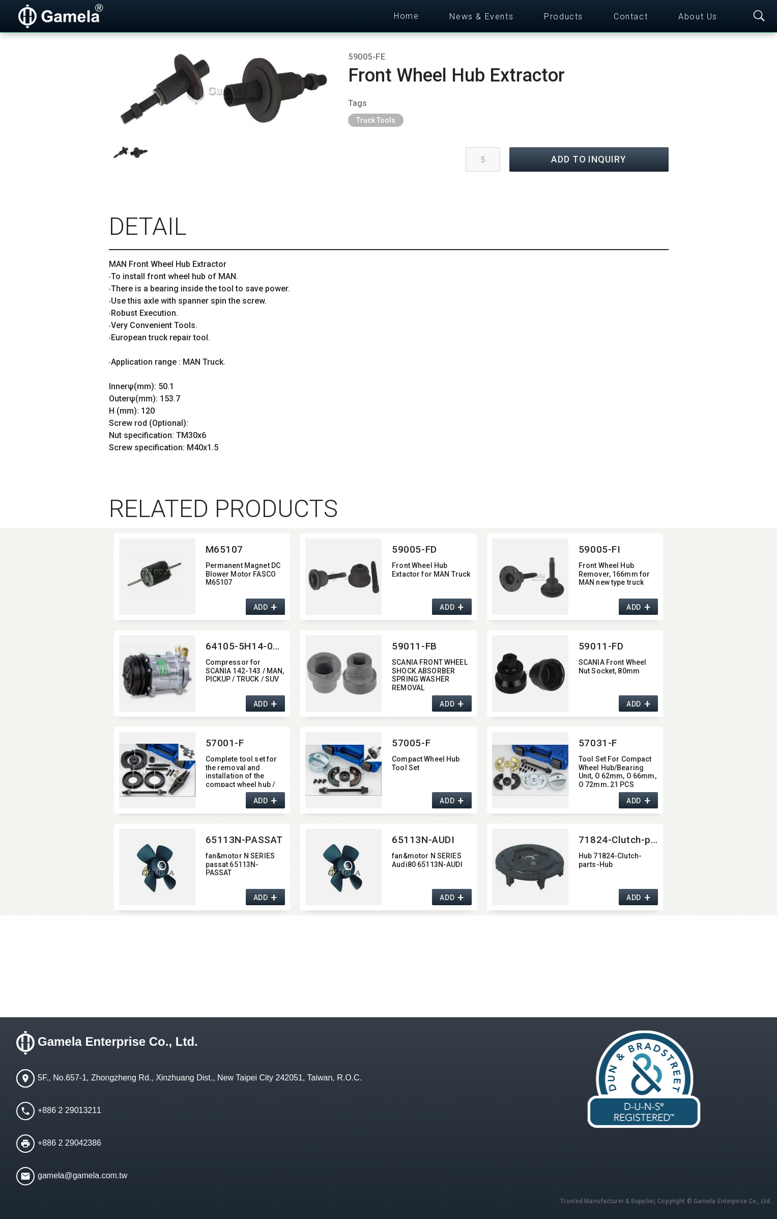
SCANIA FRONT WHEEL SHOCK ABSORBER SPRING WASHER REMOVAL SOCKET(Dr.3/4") (430, 674)
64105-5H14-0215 (245, 646)
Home (406, 16)
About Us (697, 16)
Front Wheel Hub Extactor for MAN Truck (431, 569)
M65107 (224, 549)
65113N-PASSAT (244, 840)
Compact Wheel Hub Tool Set (425, 763)
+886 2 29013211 (69, 1110)
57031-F (598, 743)
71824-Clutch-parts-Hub (618, 840)
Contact (631, 16)
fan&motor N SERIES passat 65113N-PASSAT (240, 864)
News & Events (481, 16)
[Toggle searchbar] (759, 16)
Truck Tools (375, 120)
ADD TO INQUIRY (588, 159)
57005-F (411, 743)
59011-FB (414, 646)
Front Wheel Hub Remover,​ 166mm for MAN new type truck (614, 574)
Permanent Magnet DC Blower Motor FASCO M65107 (243, 574)
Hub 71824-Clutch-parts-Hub (610, 860)
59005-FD (414, 549)
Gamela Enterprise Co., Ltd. (118, 1041)
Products (563, 16)
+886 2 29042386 (69, 1143)
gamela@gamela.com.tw (82, 1175)
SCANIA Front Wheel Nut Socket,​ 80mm (613, 666)
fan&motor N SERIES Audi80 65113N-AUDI (427, 860)
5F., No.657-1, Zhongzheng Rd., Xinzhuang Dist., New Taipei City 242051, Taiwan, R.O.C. (200, 1077)
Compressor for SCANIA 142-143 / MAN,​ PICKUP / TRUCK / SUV (245, 671)
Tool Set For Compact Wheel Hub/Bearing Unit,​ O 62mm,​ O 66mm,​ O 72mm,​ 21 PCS (617, 771)
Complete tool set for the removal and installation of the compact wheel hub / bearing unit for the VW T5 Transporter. (244, 771)
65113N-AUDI (423, 840)
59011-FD (601, 646)
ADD (260, 607)
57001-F (225, 743)
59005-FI (600, 549)
